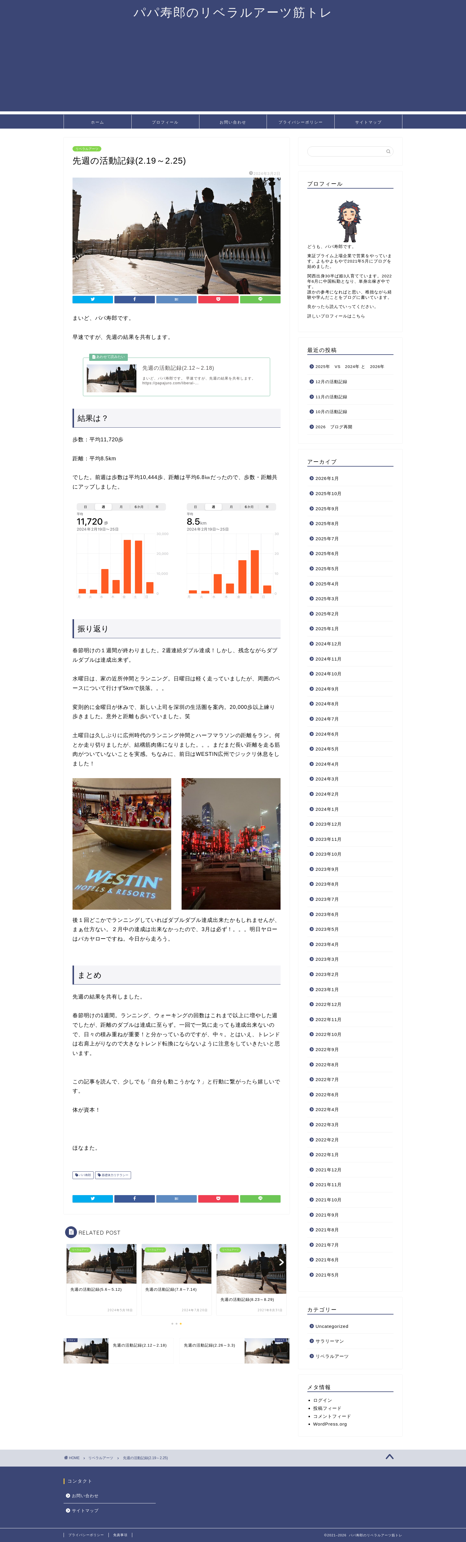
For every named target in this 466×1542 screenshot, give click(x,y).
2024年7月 (327, 718)
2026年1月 (327, 478)
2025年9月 (327, 508)
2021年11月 (329, 1184)
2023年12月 (329, 824)
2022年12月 (329, 1004)
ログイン (322, 1400)
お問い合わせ (233, 122)
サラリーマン (330, 1341)
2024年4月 (327, 764)
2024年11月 (329, 658)
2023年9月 (327, 869)
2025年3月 (327, 598)
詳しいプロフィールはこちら (336, 316)
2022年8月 (327, 1064)
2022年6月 (327, 1094)
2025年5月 (327, 568)
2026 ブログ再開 (334, 427)
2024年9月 (327, 688)
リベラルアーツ (86, 149)
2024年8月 (327, 703)
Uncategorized (332, 1326)
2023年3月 (327, 959)
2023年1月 (327, 989)
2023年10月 (329, 854)
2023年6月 (327, 914)
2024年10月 (329, 673)
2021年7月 (327, 1244)
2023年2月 (327, 974)
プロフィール (165, 122)
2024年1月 (327, 809)
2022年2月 (327, 1139)
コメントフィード (332, 1416)
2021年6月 (327, 1259)
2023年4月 (327, 944)
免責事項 (120, 1535)
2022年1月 (327, 1154)
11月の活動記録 (331, 397)
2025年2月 (327, 613)
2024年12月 (329, 643)
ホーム (97, 122)
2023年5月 (327, 929)
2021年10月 (329, 1199)
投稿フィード (327, 1408)
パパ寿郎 (84, 1179)
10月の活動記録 (331, 412)
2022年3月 (327, 1124)
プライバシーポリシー (300, 122)
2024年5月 (327, 748)
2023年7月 (327, 899)
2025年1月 (327, 628)
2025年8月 (327, 523)
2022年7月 (327, 1079)
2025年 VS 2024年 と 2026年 (350, 366)
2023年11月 (329, 839)
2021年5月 (327, 1274)
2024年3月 (327, 778)
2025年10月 (329, 493)
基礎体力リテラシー (114, 1179)
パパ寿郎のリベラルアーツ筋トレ (233, 12)
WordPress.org (330, 1423)
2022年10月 (329, 1034)
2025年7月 (327, 538)
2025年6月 (327, 553)
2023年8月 (327, 884)
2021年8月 (327, 1229)
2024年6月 (327, 734)
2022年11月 (329, 1019)
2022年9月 (327, 1049)
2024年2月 (327, 794)
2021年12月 (329, 1169)
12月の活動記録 (331, 382)
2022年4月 (327, 1109)
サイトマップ (368, 122)
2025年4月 (327, 583)
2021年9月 (327, 1214)
